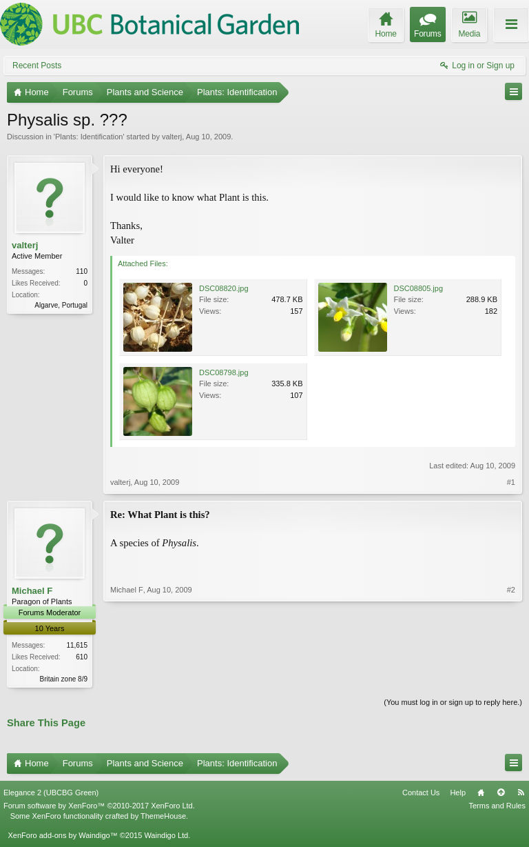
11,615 (76, 645)
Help (458, 794)
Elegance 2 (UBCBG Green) (50, 794)
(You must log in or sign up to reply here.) (453, 703)
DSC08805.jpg (419, 288)
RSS (521, 794)
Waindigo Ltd (166, 837)
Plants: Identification (89, 136)
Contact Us (420, 794)
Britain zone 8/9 (64, 679)
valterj (172, 136)
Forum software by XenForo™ (99, 807)
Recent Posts (36, 65)
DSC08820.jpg (224, 288)
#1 (511, 482)
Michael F (32, 591)
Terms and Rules (497, 807)
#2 (511, 677)
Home (481, 794)
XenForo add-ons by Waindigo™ (62, 837)
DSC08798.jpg (224, 372)
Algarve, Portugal (60, 305)
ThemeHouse (163, 817)
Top (501, 794)
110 (81, 271)
